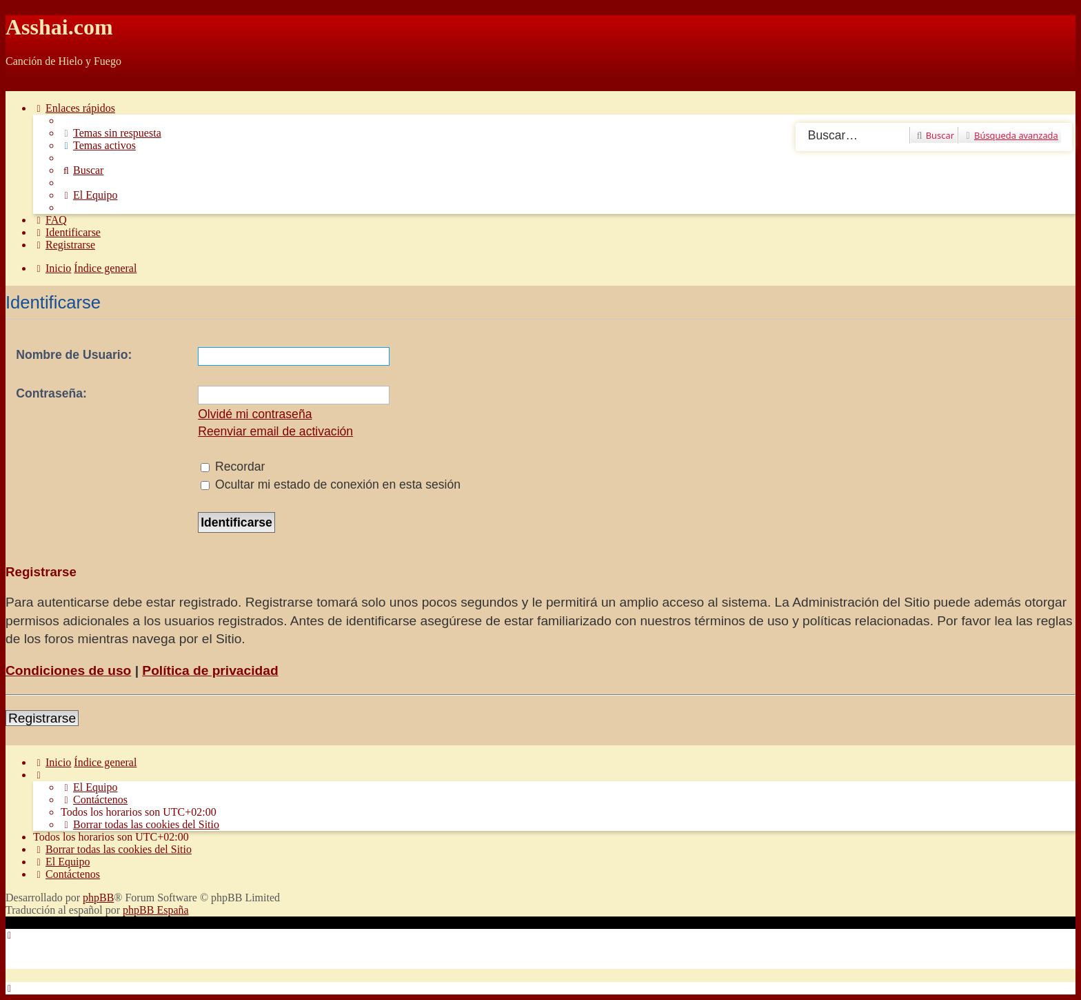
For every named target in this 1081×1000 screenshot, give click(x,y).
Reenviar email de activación (275, 431)
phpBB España (156, 910)
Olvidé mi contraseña (255, 414)
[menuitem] (111, 133)
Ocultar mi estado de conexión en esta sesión (331, 484)
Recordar (233, 466)
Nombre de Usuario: (74, 355)
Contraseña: (51, 393)
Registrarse (42, 718)
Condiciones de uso (68, 670)
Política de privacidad (210, 670)
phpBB (98, 897)
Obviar (21, 84)
